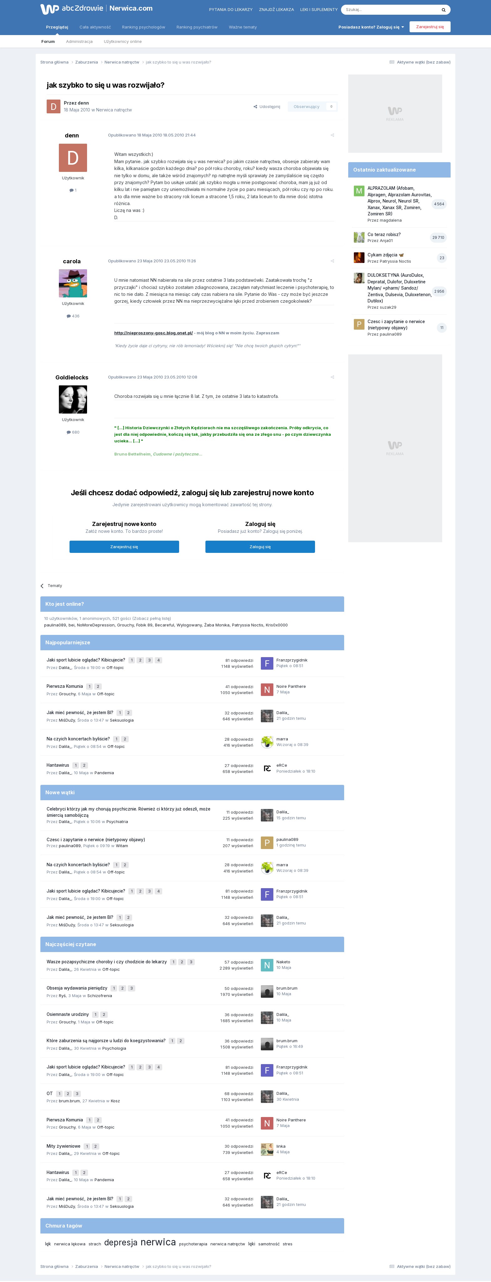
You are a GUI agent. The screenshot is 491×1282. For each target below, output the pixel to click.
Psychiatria (117, 804)
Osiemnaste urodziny (68, 987)
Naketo (283, 938)
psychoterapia (193, 1201)
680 (73, 424)
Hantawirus (58, 749)
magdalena (391, 220)
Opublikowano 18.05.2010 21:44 (147, 134)
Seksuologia (122, 707)
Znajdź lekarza (276, 9)
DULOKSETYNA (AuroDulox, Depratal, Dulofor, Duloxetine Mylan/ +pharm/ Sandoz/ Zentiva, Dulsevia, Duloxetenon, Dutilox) (400, 288)
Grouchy (125, 617)
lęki (251, 1201)
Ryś (62, 968)
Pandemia (104, 756)
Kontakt (310, 1250)
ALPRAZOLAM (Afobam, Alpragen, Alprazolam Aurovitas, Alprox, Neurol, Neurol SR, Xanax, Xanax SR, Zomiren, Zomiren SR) (400, 201)
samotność (269, 1201)
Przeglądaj (57, 29)
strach (95, 1201)
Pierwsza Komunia (65, 676)
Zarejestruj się (430, 26)
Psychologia (114, 1017)
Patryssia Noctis (247, 617)
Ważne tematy (243, 26)
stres (287, 1201)
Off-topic (115, 658)
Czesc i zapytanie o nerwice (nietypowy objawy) (96, 822)
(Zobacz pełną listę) (151, 611)
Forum (48, 41)
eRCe (282, 749)
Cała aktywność (95, 26)
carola (72, 254)
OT (50, 1060)
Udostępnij (267, 106)
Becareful (164, 617)
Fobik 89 (144, 617)
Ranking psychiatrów (197, 26)
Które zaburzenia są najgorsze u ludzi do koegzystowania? (107, 1011)
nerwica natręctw (227, 1201)
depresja (120, 1200)
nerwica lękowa (69, 1201)
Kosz (115, 1066)
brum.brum (287, 962)
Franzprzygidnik (292, 652)
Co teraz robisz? (384, 234)
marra (282, 725)
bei (72, 617)
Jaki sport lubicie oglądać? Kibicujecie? (87, 652)
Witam (122, 828)
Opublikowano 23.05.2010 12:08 (147, 370)
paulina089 (55, 617)
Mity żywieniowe (64, 1108)
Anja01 (386, 240)
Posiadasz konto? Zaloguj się (371, 26)
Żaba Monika (217, 617)
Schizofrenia (99, 968)
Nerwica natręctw (114, 109)
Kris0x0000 (277, 617)
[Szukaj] (373, 10)
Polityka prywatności (221, 1250)
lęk (48, 1201)
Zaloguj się (260, 539)
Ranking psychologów (143, 26)
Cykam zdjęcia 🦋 (386, 254)
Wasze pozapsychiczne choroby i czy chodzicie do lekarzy (107, 938)
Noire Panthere (291, 676)
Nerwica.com (131, 8)
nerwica (158, 1200)
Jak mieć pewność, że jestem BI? (81, 700)
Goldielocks (71, 370)
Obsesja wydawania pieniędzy (78, 962)
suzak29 (388, 307)
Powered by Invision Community (245, 1271)
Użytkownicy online (123, 41)
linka (281, 1108)
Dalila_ (65, 658)
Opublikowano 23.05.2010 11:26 (147, 253)
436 (73, 308)
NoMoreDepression (96, 617)
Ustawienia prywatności (273, 1250)
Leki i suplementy (319, 9)
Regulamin (183, 1250)
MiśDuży (67, 707)
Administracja (79, 41)
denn (83, 103)
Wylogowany (189, 617)
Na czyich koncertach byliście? (79, 725)
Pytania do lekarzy (231, 9)
